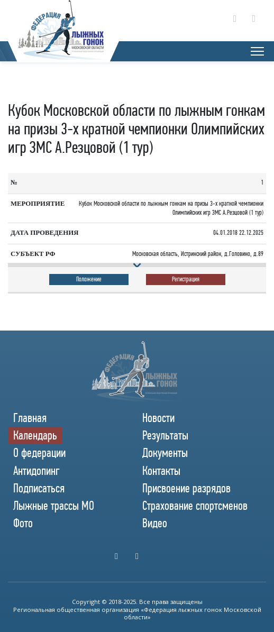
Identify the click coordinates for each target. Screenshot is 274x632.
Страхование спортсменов (195, 505)
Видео (154, 523)
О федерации (39, 452)
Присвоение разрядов (186, 488)
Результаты (165, 435)
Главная (30, 417)
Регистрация (185, 279)
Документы (165, 452)
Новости (158, 417)
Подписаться (39, 488)
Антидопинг (36, 470)
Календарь (35, 435)
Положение (89, 279)
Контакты (161, 470)
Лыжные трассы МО (53, 505)
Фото (23, 523)
